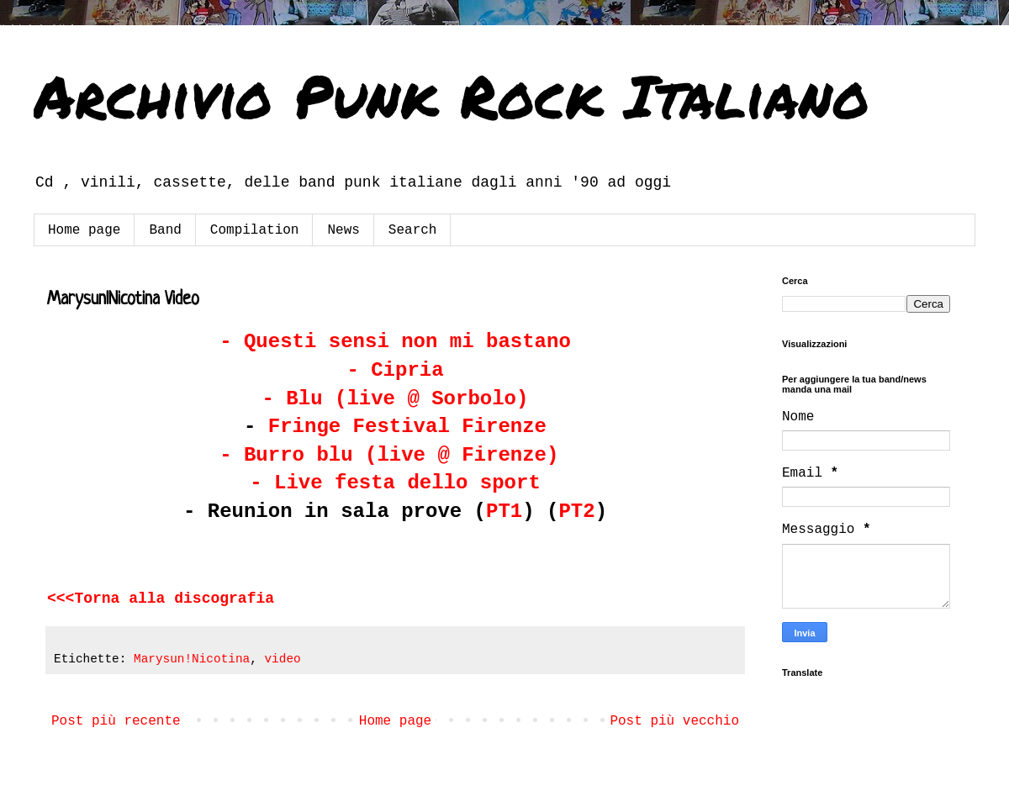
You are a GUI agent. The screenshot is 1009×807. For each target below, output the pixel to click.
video (282, 659)
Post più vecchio (674, 721)
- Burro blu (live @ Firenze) (388, 455)
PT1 (504, 511)
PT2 (576, 511)
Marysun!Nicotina (192, 659)
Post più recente (116, 721)
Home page (84, 230)
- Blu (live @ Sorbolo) (395, 399)
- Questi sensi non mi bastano (395, 341)
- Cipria (394, 370)
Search (412, 230)
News (343, 230)
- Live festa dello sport (395, 483)
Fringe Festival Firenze (407, 426)
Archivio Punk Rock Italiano (451, 95)
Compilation (254, 230)
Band (165, 230)
